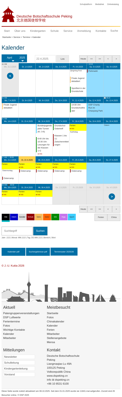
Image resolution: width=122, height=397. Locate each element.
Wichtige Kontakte (14, 329)
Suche (114, 30)
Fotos (6, 325)
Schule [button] (54, 30)
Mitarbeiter (9, 338)
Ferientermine (11, 321)
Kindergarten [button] (38, 30)
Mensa (55, 342)
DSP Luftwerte (11, 317)
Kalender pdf (13, 252)
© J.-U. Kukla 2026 (13, 265)
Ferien (55, 330)
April (9, 57)
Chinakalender (60, 321)
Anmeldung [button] (84, 30)
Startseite (57, 313)
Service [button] (67, 30)
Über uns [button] (19, 30)
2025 (22, 57)
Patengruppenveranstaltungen (21, 313)
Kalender (8, 333)
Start (7, 30)
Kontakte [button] (101, 30)
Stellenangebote (61, 338)
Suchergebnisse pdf (38, 252)
